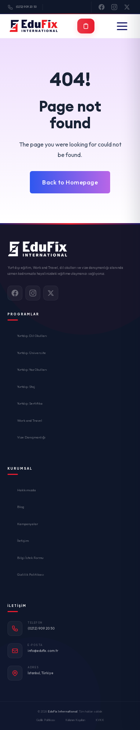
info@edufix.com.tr (43, 651)
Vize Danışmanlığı (31, 437)
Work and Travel (29, 420)
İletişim (23, 540)
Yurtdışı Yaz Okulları (32, 369)
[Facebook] (101, 7)
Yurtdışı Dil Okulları (32, 336)
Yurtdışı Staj (26, 387)
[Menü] (122, 26)
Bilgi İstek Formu (30, 558)
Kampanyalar (27, 524)
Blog (20, 507)
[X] (127, 7)
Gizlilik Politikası (30, 574)
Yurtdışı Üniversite (31, 353)
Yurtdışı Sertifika (30, 403)
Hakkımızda (26, 490)
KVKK (100, 720)
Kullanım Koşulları (75, 720)
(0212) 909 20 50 (22, 7)
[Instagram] (114, 7)
